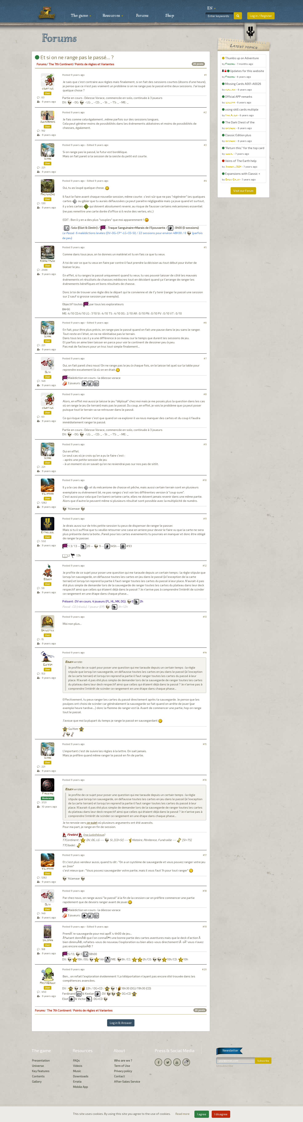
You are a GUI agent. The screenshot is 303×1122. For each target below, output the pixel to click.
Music (77, 1071)
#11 (205, 518)
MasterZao (48, 194)
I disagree (220, 1114)
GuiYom (47, 664)
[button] (211, 8)
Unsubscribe (224, 1065)
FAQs (76, 1060)
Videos (77, 1065)
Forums (142, 15)
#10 (205, 480)
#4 (205, 180)
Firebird (47, 793)
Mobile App (80, 1087)
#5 (205, 247)
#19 (205, 926)
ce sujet (91, 822)
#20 (204, 969)
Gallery (36, 1081)
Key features (40, 1071)
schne (47, 158)
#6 (205, 322)
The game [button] (81, 15)
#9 (205, 444)
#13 (205, 616)
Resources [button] (113, 15)
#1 (205, 74)
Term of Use (122, 1065)
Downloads (80, 1076)
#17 (205, 855)
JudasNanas (47, 122)
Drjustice (47, 630)
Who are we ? (123, 1060)
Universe (38, 1065)
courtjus (47, 88)
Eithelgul (47, 532)
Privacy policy (123, 1071)
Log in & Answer (121, 1023)
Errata (77, 1081)
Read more (182, 1113)
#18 (205, 890)
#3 (205, 145)
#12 (205, 565)
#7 (205, 358)
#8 (205, 394)
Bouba (48, 579)
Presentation (41, 1060)
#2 (205, 112)
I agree (201, 1114)
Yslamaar (47, 494)
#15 (205, 744)
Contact (119, 1076)
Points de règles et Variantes (94, 64)
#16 (205, 779)
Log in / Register (261, 15)
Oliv (47, 372)
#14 (205, 652)
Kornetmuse (47, 261)
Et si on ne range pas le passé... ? (74, 57)
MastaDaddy (47, 983)
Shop (169, 15)
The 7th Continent (61, 64)
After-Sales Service (127, 1081)
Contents (38, 1076)
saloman (48, 940)
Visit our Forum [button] (243, 190)
